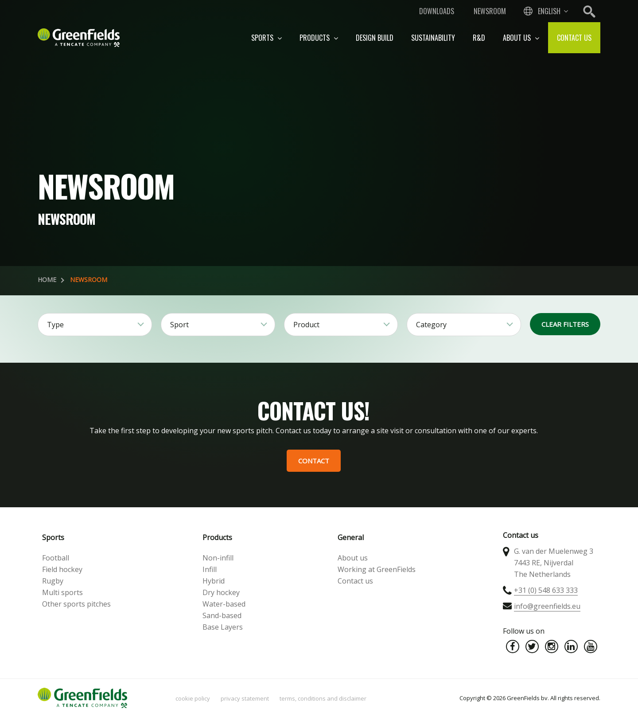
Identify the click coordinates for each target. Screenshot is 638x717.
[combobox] (545, 11)
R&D (479, 37)
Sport (179, 324)
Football (55, 558)
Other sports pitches (76, 604)
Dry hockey (221, 592)
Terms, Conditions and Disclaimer (323, 698)
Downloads (436, 11)
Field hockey (62, 569)
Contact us (574, 37)
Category (431, 324)
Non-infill (217, 558)
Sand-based (221, 615)
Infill (209, 569)
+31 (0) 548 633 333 (546, 590)
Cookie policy (192, 698)
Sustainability (433, 37)
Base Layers (222, 627)
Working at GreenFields (377, 569)
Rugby (52, 581)
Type (55, 324)
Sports (266, 37)
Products (319, 37)
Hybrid (213, 581)
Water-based (223, 604)
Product (306, 324)
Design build (374, 37)
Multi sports (62, 592)
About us (521, 37)
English (549, 11)
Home (47, 279)
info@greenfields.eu (547, 606)
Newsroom (490, 11)
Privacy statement (245, 698)
